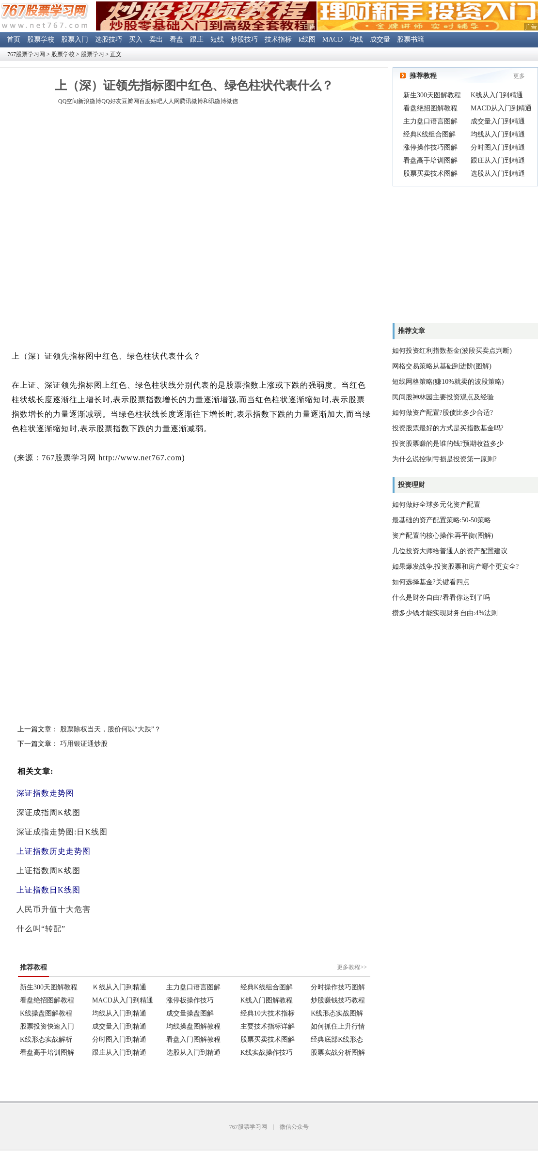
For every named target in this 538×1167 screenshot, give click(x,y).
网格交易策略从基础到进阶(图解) (441, 366)
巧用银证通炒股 (84, 743)
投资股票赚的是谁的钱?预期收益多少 (448, 443)
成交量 (380, 39)
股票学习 (92, 54)
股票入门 (74, 39)
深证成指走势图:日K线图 (62, 832)
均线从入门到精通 (498, 134)
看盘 (176, 39)
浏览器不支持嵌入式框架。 (193, 1004)
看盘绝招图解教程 (430, 108)
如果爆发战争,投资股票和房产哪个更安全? (455, 566)
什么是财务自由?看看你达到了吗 (441, 597)
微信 (232, 101)
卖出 (156, 39)
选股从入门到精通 (498, 173)
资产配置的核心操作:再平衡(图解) (442, 535)
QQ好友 (111, 101)
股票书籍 (410, 39)
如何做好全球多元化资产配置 (436, 504)
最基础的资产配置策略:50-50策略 (441, 520)
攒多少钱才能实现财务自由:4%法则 (445, 613)
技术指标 (278, 39)
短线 (217, 39)
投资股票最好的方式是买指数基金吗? (448, 428)
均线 (356, 39)
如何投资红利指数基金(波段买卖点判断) (452, 350)
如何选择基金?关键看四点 (431, 582)
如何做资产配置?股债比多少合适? (442, 412)
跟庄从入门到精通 (498, 160)
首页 (13, 39)
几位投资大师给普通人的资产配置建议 (449, 551)
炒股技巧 (244, 39)
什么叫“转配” (40, 929)
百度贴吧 (150, 101)
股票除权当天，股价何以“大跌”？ (110, 729)
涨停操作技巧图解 (430, 147)
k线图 (307, 39)
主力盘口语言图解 (430, 121)
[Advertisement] (114, 229)
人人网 (171, 101)
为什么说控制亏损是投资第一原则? (444, 459)
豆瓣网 (130, 101)
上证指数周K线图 (48, 870)
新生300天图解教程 (432, 95)
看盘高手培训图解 (430, 160)
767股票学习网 (26, 54)
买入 (135, 39)
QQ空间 (68, 101)
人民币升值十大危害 (53, 909)
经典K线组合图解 (429, 134)
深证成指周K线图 (48, 812)
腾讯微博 (191, 101)
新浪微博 (89, 101)
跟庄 (197, 39)
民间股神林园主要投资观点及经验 (443, 397)
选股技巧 (108, 39)
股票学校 (40, 39)
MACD (332, 39)
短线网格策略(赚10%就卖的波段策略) (448, 381)
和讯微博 (214, 101)
